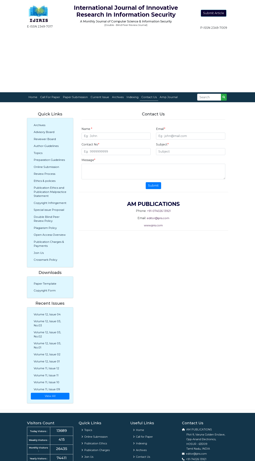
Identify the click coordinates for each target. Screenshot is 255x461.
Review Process (44, 173)
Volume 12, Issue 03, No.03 (47, 323)
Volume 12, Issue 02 (47, 354)
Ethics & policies (44, 181)
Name (87, 129)
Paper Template (45, 283)
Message (88, 160)
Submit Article (213, 13)
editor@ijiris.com (158, 218)
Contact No (90, 144)
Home (32, 97)
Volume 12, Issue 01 (47, 361)
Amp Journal (169, 97)
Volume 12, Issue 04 (47, 314)
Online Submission (46, 167)
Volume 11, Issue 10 (46, 382)
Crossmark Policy (45, 259)
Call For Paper (50, 97)
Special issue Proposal (49, 210)
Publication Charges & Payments (49, 244)
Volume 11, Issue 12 (46, 368)
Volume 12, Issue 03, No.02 (47, 334)
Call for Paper (143, 436)
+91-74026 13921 (196, 459)
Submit (153, 185)
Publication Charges (96, 450)
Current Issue (100, 97)
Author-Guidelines (46, 146)
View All (50, 396)
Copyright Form (45, 290)
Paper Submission (75, 97)
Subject (162, 144)
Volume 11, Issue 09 (47, 389)
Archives (118, 97)
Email (160, 129)
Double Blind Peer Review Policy (46, 219)
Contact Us (149, 97)
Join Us (39, 253)
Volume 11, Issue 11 (46, 375)
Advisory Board (44, 132)
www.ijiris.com (153, 225)
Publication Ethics (94, 443)
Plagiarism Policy (45, 228)
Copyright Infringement (50, 203)
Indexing (132, 97)
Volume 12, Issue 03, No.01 (47, 345)
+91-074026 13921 (159, 211)
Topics (38, 153)
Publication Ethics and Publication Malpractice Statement (50, 192)
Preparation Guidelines (49, 160)
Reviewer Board (45, 139)
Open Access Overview (50, 234)
